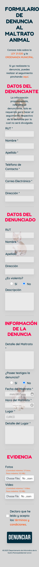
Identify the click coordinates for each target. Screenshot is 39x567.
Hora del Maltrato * (18, 400)
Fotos (9, 467)
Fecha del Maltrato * (19, 389)
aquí (25, 76)
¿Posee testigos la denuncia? (17, 375)
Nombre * (11, 140)
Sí (16, 284)
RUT (8, 230)
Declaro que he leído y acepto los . (20, 518)
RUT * (9, 128)
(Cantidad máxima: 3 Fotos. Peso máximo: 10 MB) (18, 472)
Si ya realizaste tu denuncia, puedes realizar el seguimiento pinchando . (19, 71)
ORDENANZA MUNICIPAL (19, 57)
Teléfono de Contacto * (13, 167)
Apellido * (11, 152)
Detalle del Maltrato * (19, 346)
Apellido (10, 254)
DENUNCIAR (19, 537)
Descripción (13, 290)
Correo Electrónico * (18, 181)
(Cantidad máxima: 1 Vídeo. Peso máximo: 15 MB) (18, 489)
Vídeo (9, 485)
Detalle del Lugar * (18, 423)
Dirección (11, 266)
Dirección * (12, 193)
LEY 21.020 (17, 53)
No (29, 284)
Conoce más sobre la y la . (19, 53)
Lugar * (10, 411)
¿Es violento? (14, 278)
